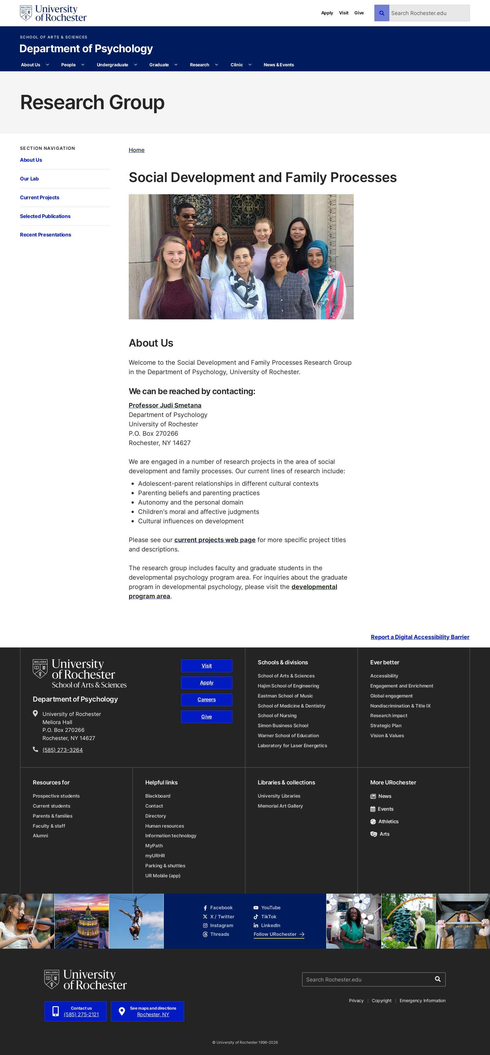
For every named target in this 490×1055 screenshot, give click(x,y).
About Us (30, 65)
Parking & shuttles (165, 865)
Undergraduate (112, 65)
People (68, 65)
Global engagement (391, 695)
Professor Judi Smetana (165, 405)
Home (137, 150)
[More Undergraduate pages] (135, 64)
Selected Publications (45, 216)
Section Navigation (47, 148)
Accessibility (384, 675)
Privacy (356, 1000)
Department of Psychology (86, 49)
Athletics (384, 821)
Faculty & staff (49, 826)
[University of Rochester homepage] (53, 13)
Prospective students (56, 796)
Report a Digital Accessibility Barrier (420, 637)
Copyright (382, 1000)
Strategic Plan (386, 725)
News (381, 796)
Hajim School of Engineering (288, 685)
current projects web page (215, 539)
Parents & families (52, 816)
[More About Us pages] (47, 64)
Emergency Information (422, 1000)
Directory (155, 816)
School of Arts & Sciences (54, 37)
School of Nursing (277, 715)
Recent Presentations (45, 234)
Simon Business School (283, 725)
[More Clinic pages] (250, 64)
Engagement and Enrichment (401, 685)
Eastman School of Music (285, 695)
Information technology (170, 835)
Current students (51, 806)
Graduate (159, 65)
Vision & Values (387, 735)
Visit (343, 13)
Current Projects (39, 197)
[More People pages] (83, 64)
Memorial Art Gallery (280, 806)
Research (199, 65)
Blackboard (157, 796)
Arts (380, 833)
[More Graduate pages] (176, 64)
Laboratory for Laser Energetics (292, 745)
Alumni (40, 835)
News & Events (279, 65)
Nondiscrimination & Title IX (400, 705)
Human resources (164, 826)
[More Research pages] (216, 64)
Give (359, 13)
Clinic (236, 65)
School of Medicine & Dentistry (292, 705)
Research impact (389, 715)
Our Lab (29, 178)
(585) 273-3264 (62, 749)
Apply (327, 13)
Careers (207, 699)
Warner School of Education (288, 735)
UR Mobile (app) (163, 875)
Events (382, 808)
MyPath (153, 845)
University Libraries (279, 796)
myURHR (155, 855)
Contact (154, 806)
